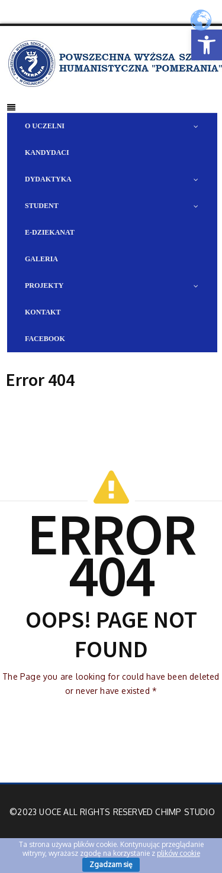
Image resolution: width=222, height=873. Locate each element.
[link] (206, 45)
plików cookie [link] (178, 853)
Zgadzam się (111, 864)
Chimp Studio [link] (184, 812)
